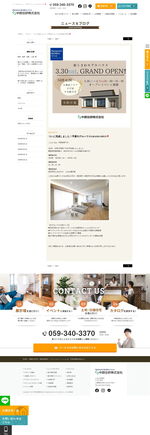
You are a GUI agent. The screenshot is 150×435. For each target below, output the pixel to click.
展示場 (69, 372)
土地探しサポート (30, 376)
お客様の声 (86, 14)
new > (57, 39)
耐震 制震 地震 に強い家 (27, 57)
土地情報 (97, 14)
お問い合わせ (71, 376)
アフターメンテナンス (31, 379)
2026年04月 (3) (22, 144)
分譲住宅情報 (110, 14)
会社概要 (133, 14)
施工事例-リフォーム (54, 376)
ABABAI (70, 392)
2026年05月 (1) (22, 138)
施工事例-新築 (52, 372)
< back (49, 39)
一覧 (127, 39)
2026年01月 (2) (22, 160)
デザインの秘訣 (29, 372)
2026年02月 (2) (22, 154)
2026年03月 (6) (22, 149)
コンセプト (28, 369)
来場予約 (70, 386)
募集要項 (70, 383)
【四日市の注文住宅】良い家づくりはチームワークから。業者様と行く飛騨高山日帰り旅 (30, 73)
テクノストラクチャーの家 (33, 383)
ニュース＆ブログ (53, 369)
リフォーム (122, 14)
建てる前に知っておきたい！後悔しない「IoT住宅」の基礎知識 (30, 82)
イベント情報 (28, 386)
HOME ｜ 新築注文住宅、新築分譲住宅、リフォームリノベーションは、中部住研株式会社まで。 (54, 359)
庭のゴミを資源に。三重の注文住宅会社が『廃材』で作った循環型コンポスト (30, 64)
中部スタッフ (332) (24, 123)
